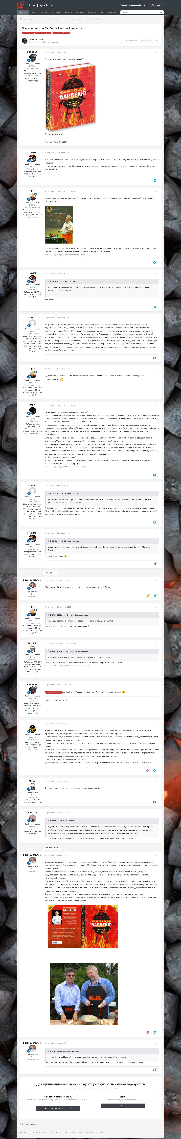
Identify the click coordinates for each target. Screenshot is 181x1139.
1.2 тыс (32, 737)
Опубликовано (57, 52)
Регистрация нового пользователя (58, 1109)
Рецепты (68, 12)
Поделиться (131, 41)
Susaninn (32, 153)
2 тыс (33, 657)
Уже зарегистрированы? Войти (133, 5)
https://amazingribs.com (63, 511)
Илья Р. (32, 317)
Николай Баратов (32, 580)
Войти (123, 1106)
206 (32, 167)
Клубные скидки (95, 12)
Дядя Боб (32, 52)
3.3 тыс (32, 205)
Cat (32, 723)
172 (32, 419)
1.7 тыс (32, 826)
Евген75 (32, 643)
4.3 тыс (32, 66)
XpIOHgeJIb (32, 812)
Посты (34, 12)
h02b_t (32, 405)
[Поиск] (133, 12)
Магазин (56, 12)
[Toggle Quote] (48, 281)
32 (33, 594)
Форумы (23, 12)
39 (33, 795)
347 (32, 331)
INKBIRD (44, 12)
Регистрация (156, 5)
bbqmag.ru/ (59, 878)
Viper (32, 191)
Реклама (80, 12)
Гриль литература (51, 42)
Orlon (32, 781)
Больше (111, 12)
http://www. (50, 878)
